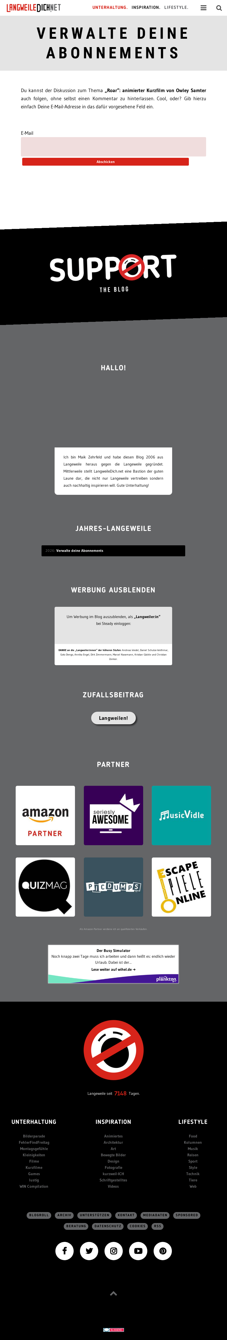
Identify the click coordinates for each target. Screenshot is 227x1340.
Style (193, 1167)
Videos (113, 1186)
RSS (157, 1226)
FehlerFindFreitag (34, 1142)
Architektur (113, 1142)
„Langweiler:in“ (147, 616)
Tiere (193, 1180)
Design (113, 1161)
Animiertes (113, 1136)
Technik (193, 1173)
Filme (34, 1161)
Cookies (138, 1226)
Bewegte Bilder (113, 1154)
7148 (120, 1093)
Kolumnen (193, 1142)
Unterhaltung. (110, 7)
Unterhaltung (33, 1122)
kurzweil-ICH (113, 1173)
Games (34, 1173)
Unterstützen (94, 1215)
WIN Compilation (34, 1186)
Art (113, 1148)
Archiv (64, 1215)
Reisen (193, 1154)
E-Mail (27, 133)
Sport (192, 1161)
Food (193, 1136)
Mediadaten (155, 1215)
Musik (193, 1148)
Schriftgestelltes (113, 1180)
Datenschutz (108, 1226)
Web (193, 1186)
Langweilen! (113, 718)
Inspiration (113, 1122)
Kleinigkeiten (34, 1154)
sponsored (187, 1215)
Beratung (76, 1226)
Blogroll (39, 1215)
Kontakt (126, 1215)
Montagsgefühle (34, 1148)
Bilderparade (34, 1136)
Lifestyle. (176, 7)
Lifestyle (193, 1122)
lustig (34, 1180)
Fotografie (113, 1167)
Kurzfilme (34, 1167)
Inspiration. (146, 7)
